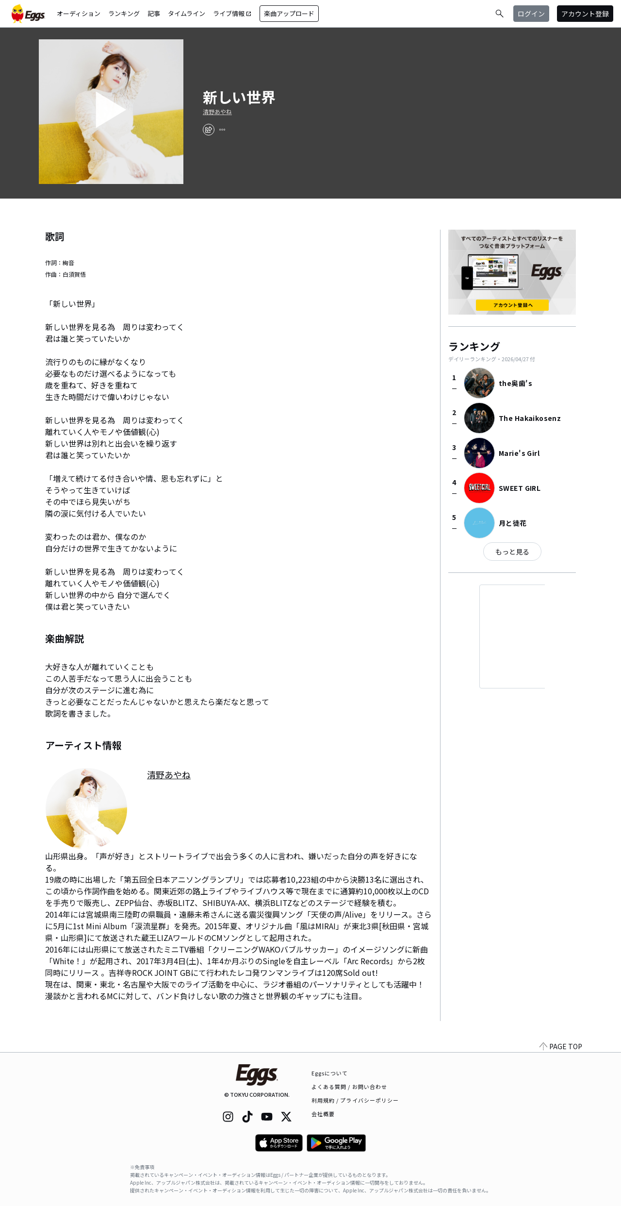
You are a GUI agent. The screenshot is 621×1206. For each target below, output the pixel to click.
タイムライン (186, 13)
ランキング (124, 13)
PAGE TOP (560, 1046)
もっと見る (512, 551)
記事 (153, 13)
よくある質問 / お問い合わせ (349, 1086)
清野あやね (217, 112)
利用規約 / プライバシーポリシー (355, 1100)
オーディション (78, 13)
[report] (222, 129)
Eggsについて (329, 1073)
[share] (208, 129)
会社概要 (323, 1114)
